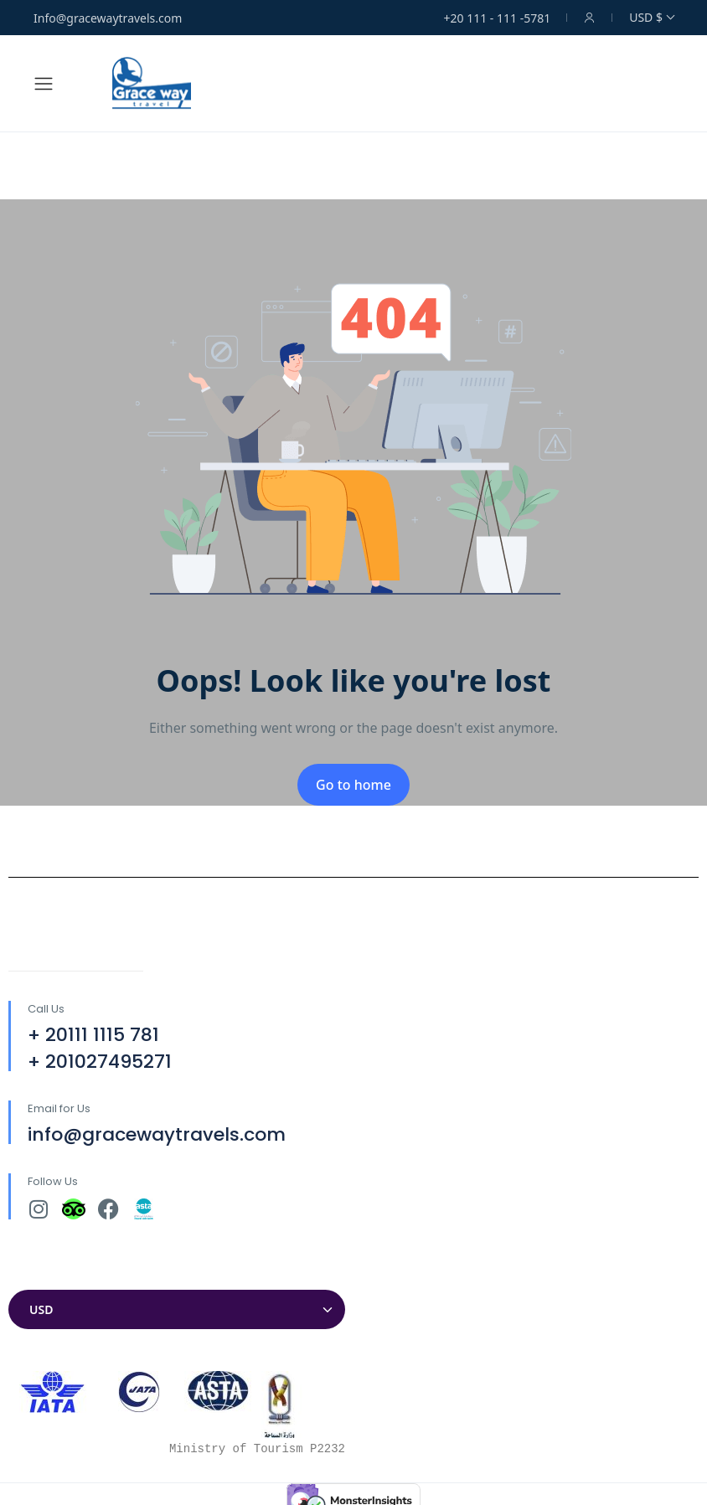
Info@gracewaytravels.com (108, 18)
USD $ (651, 17)
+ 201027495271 (100, 1062)
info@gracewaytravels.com (157, 1134)
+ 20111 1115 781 (93, 1035)
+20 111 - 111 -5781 (497, 18)
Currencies (41, 1273)
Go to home (353, 785)
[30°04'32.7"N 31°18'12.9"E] (530, 1074)
